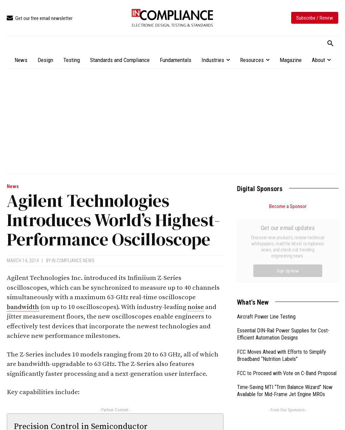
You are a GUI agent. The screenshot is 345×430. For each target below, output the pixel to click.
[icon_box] (39, 18)
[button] (330, 44)
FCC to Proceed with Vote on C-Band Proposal (287, 297)
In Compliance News (73, 260)
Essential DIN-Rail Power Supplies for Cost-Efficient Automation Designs (283, 258)
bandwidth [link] (23, 307)
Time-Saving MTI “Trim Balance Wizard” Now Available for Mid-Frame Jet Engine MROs (284, 314)
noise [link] (196, 307)
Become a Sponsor (287, 206)
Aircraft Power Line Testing (266, 240)
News (13, 186)
